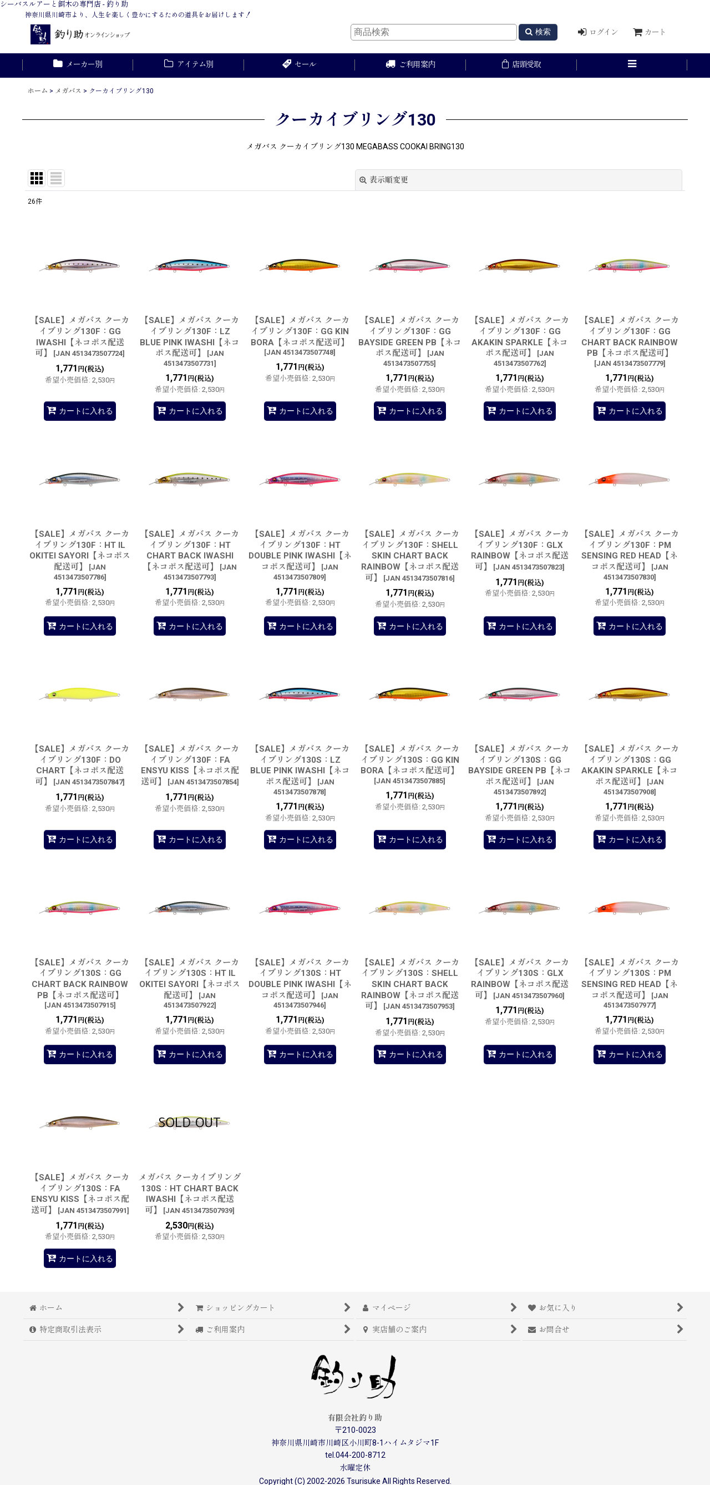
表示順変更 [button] (383, 179)
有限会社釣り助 (355, 1417)
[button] (632, 65)
